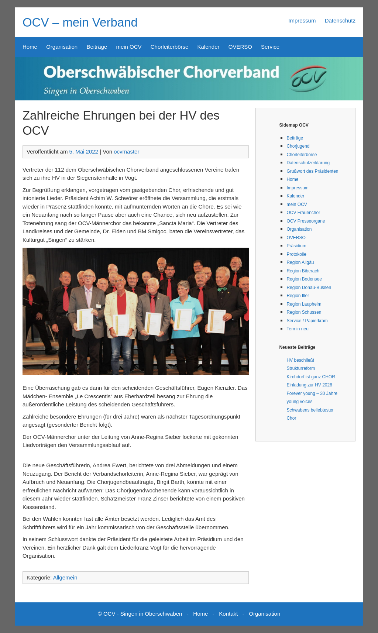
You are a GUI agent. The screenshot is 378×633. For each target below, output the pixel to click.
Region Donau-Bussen (308, 287)
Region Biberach (302, 271)
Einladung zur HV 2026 (309, 385)
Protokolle (296, 254)
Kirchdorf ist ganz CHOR (310, 376)
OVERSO (240, 47)
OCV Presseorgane (305, 221)
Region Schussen (303, 312)
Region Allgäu (300, 262)
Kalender (208, 47)
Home (30, 47)
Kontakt (228, 613)
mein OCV (128, 47)
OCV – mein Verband (80, 22)
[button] (136, 311)
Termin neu (297, 328)
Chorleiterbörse (170, 47)
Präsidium (296, 245)
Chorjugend (297, 146)
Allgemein (65, 577)
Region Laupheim (303, 304)
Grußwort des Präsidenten (312, 171)
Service (270, 47)
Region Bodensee (304, 279)
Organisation (62, 47)
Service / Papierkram (306, 320)
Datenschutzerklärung (308, 162)
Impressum (302, 20)
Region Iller (297, 295)
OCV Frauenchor (303, 212)
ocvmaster (126, 151)
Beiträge (96, 47)
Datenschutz (340, 20)
